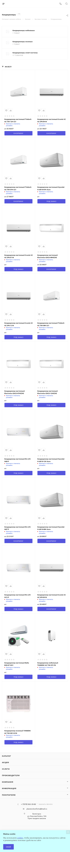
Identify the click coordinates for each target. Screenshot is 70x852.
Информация (9, 788)
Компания (7, 782)
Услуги (6, 769)
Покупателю (9, 795)
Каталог (6, 756)
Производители (11, 775)
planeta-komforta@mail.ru (37, 809)
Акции (5, 762)
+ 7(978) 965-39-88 (28, 804)
